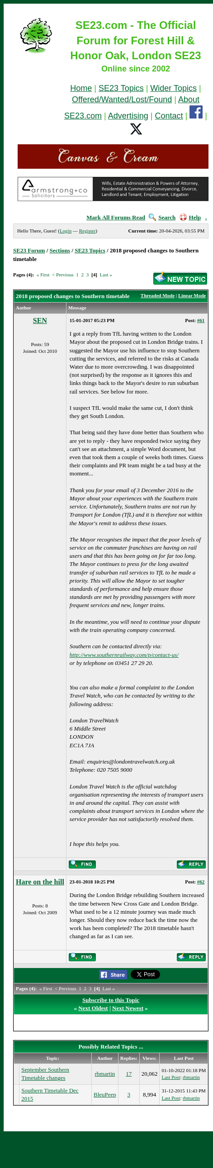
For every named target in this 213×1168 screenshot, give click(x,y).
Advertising (128, 115)
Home (81, 88)
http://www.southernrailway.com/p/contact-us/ (124, 654)
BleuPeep (105, 1094)
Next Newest (127, 1008)
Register (87, 230)
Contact (169, 115)
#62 (201, 881)
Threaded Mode (158, 295)
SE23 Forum (29, 250)
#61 (201, 320)
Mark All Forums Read (115, 217)
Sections (60, 250)
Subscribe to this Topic (110, 1000)
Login (65, 230)
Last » (106, 274)
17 (129, 1073)
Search (162, 217)
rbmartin (105, 1073)
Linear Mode (192, 295)
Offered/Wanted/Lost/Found (122, 99)
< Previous (62, 274)
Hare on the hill (40, 882)
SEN (40, 320)
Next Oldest (93, 1008)
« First (43, 274)
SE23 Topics (121, 88)
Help (190, 217)
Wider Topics (173, 88)
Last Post (170, 1077)
